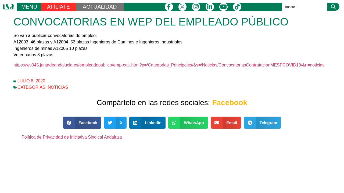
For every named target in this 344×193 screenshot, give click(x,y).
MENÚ (29, 7)
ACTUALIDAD (100, 7)
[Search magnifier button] (333, 7)
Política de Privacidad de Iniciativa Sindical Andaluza (72, 137)
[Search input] (305, 6)
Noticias (58, 87)
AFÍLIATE (58, 7)
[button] (82, 123)
